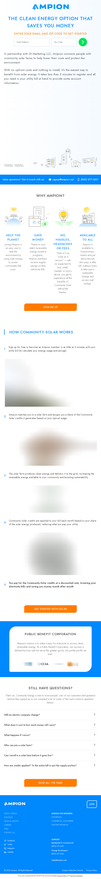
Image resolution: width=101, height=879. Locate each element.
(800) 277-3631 (58, 846)
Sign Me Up (51, 307)
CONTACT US (9, 832)
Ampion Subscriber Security (72, 870)
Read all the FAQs (50, 783)
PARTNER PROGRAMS (60, 824)
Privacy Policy (91, 870)
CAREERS (7, 825)
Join (92, 804)
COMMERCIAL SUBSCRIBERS (63, 821)
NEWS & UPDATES (11, 821)
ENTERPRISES (57, 817)
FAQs (6, 828)
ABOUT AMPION (10, 813)
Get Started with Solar (50, 609)
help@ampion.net (59, 860)
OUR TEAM (8, 817)
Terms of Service (76, 876)
